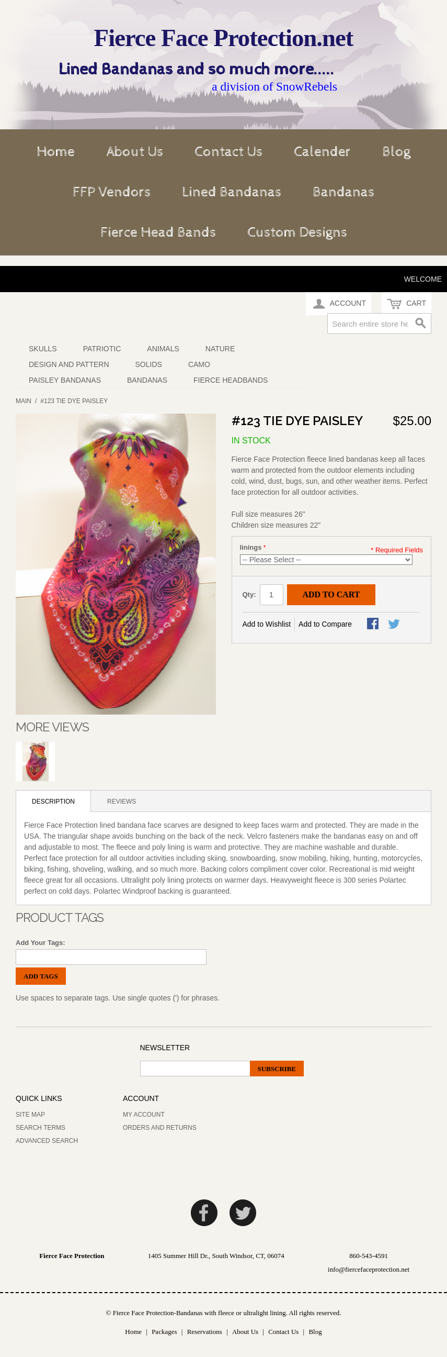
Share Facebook (374, 624)
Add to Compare (325, 624)
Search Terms (40, 1127)
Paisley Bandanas (65, 380)
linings (251, 547)
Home (56, 151)
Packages (164, 1332)
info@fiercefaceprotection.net (368, 1269)
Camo (199, 364)
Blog (396, 151)
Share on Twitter (395, 624)
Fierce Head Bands (158, 232)
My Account (144, 1114)
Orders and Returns (160, 1127)
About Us (134, 151)
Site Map (30, 1114)
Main (23, 401)
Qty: (249, 594)
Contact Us (228, 151)
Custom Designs (297, 232)
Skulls (43, 348)
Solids (148, 364)
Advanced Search (47, 1140)
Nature (220, 348)
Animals (163, 348)
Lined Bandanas (231, 192)
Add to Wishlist (267, 624)
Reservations (204, 1332)
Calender (322, 151)
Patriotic (102, 348)
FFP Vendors (112, 192)
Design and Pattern (69, 364)
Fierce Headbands (230, 380)
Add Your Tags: (40, 943)
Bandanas (343, 192)
